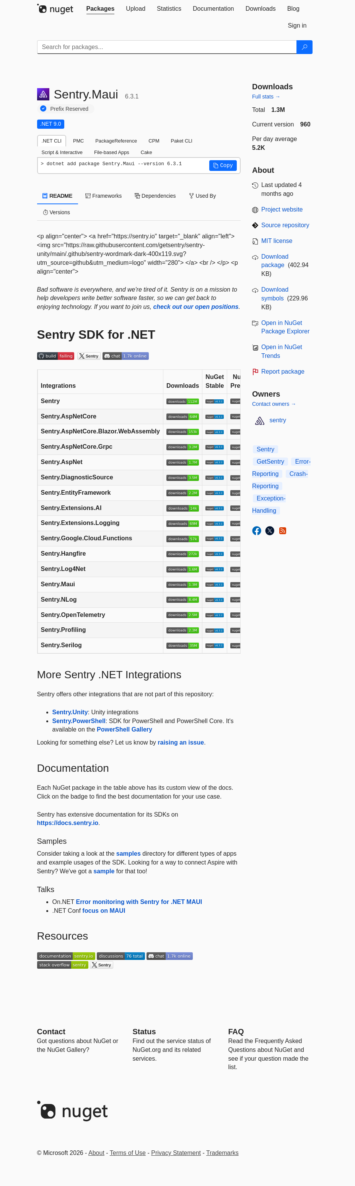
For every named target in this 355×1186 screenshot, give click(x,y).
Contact (51, 1031)
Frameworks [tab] (103, 196)
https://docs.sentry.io (68, 823)
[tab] (101, 8)
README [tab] (58, 196)
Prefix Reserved (69, 109)
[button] (223, 165)
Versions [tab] (56, 212)
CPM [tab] (153, 141)
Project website (282, 209)
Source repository (285, 225)
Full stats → (266, 97)
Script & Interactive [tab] (62, 152)
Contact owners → (274, 404)
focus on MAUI (103, 910)
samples (128, 853)
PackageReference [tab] (116, 141)
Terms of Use (128, 1153)
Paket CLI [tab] (181, 141)
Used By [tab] (202, 196)
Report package (283, 371)
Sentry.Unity (70, 712)
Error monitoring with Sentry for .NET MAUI (139, 902)
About (96, 1153)
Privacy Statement (176, 1153)
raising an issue (181, 742)
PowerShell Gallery (124, 729)
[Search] (304, 47)
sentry (278, 420)
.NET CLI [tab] (52, 141)
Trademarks (222, 1153)
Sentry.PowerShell (79, 721)
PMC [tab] (78, 141)
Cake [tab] (146, 152)
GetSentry (270, 461)
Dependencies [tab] (155, 196)
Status (144, 1031)
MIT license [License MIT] (277, 241)
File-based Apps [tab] (111, 152)
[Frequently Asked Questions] (236, 1031)
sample (103, 871)
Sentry (265, 449)
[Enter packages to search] (167, 47)
